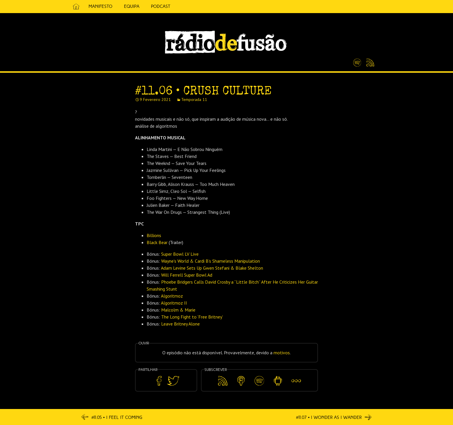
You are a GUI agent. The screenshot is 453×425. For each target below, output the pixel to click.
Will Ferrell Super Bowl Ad (186, 275)
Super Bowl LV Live (180, 254)
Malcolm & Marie (178, 310)
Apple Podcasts (241, 379)
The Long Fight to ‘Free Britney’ (192, 317)
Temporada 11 (194, 99)
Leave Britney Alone (180, 324)
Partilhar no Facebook (159, 381)
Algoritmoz (172, 296)
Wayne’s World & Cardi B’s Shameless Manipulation (210, 261)
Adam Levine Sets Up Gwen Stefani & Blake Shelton (212, 268)
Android (278, 376)
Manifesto (100, 6)
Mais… (296, 376)
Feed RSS (369, 62)
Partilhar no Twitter (173, 381)
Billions (154, 235)
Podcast (160, 6)
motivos (282, 352)
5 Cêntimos (183, 6)
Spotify (357, 60)
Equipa (131, 6)
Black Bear (157, 242)
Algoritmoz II (174, 303)
